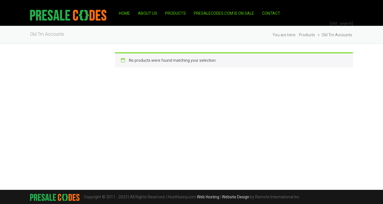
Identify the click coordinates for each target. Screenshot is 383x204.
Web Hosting (208, 197)
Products (175, 13)
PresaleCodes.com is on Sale (224, 13)
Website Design (235, 197)
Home (124, 13)
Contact (271, 13)
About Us (147, 13)
